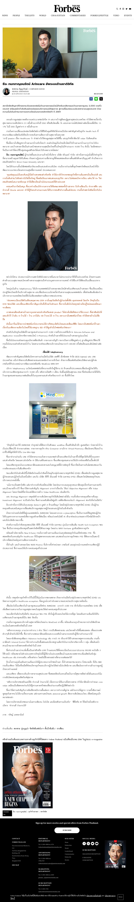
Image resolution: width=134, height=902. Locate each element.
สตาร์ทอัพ (44, 811)
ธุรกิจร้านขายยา (33, 811)
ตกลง (120, 897)
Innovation (24, 91)
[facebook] (91, 99)
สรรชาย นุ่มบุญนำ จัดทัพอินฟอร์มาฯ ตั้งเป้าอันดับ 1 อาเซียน (39, 729)
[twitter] (101, 99)
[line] (96, 99)
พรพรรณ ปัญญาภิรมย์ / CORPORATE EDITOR (28, 89)
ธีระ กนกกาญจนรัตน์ (19, 812)
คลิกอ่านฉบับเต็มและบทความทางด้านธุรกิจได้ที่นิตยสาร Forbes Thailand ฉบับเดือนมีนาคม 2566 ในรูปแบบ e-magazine (52, 740)
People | (15, 91)
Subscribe (67, 830)
